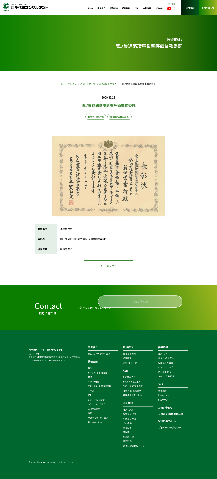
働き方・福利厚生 (166, 358)
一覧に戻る (110, 266)
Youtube (162, 390)
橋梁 (90, 367)
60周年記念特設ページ (134, 445)
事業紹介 (101, 8)
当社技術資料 (129, 353)
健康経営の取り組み (132, 395)
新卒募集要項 (164, 371)
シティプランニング (96, 399)
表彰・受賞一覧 (88, 83)
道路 (90, 377)
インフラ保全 (93, 381)
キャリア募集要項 (166, 376)
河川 (90, 395)
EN (173, 4)
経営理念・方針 (130, 414)
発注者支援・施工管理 (98, 417)
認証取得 (127, 441)
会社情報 (147, 8)
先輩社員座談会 (165, 362)
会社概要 (127, 423)
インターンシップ (165, 367)
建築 (90, 413)
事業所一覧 (128, 436)
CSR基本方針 (129, 377)
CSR (136, 8)
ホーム (90, 8)
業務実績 (114, 8)
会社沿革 (127, 427)
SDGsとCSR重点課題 (133, 386)
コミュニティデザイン (97, 404)
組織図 (126, 432)
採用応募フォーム (167, 421)
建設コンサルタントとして (99, 353)
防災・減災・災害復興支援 (99, 386)
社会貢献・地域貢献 (132, 390)
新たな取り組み (95, 422)
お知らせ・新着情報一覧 (170, 414)
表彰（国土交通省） (108, 83)
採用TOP (162, 353)
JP (169, 4)
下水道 (91, 390)
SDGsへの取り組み (132, 381)
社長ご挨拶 (128, 409)
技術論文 (127, 358)
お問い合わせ (208, 7)
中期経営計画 (129, 418)
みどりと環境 (94, 408)
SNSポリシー (164, 399)
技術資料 (126, 8)
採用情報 (190, 7)
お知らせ (159, 8)
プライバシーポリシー (169, 427)
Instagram (163, 395)
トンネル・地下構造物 (97, 372)
